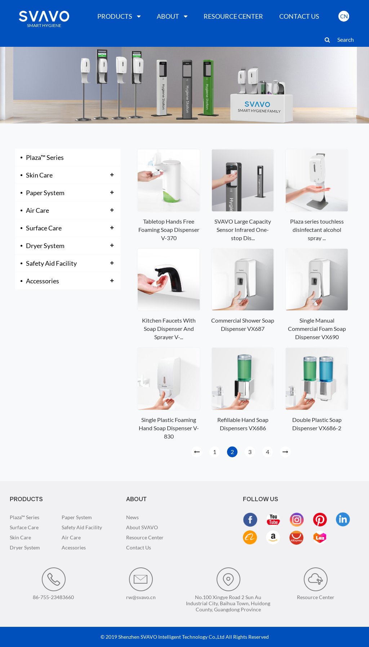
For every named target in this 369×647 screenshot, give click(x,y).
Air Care (37, 210)
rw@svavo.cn (141, 583)
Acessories (74, 547)
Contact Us (138, 547)
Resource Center (145, 537)
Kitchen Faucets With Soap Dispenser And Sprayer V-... (169, 328)
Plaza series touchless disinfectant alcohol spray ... (317, 229)
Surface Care (44, 228)
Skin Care (39, 175)
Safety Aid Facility (51, 263)
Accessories (42, 281)
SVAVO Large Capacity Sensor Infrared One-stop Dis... (242, 229)
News (132, 517)
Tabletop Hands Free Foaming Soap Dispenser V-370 (168, 229)
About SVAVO (142, 527)
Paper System (45, 193)
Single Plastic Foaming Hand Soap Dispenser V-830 (169, 428)
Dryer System (45, 246)
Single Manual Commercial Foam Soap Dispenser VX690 (317, 328)
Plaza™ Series (45, 157)
